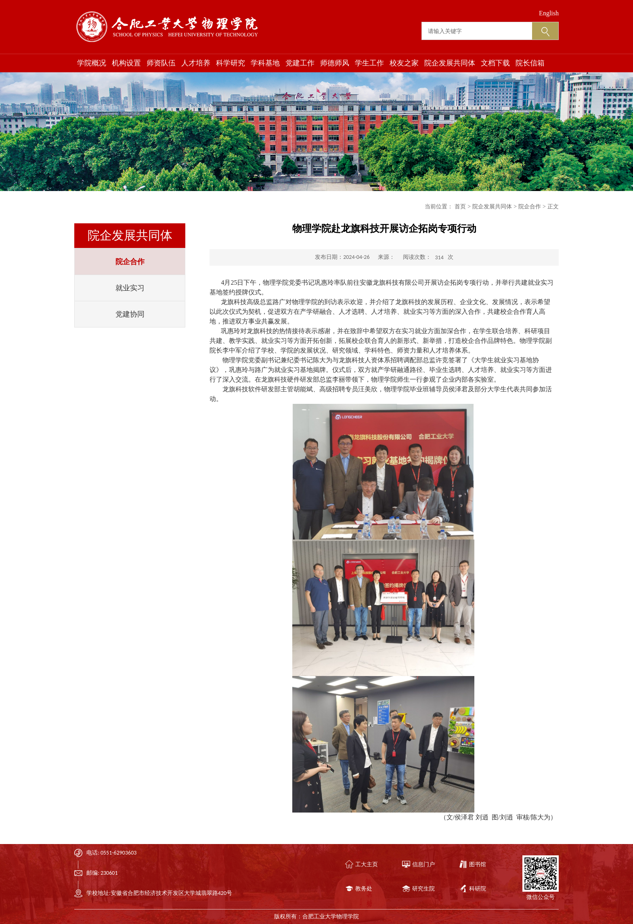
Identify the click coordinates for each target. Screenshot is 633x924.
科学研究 (230, 63)
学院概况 (91, 63)
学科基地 (265, 63)
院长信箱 (530, 63)
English (549, 13)
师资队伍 (161, 63)
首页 (460, 207)
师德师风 (334, 63)
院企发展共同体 (449, 63)
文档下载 (495, 63)
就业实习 (130, 288)
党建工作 (299, 63)
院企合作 (130, 262)
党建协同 (130, 314)
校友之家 (404, 63)
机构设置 (126, 63)
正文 (553, 207)
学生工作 (369, 63)
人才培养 (195, 63)
